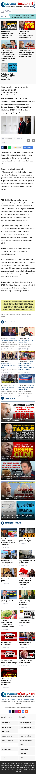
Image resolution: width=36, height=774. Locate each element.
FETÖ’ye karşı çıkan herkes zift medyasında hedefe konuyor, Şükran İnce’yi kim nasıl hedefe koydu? (27, 365)
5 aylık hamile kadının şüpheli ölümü (27, 561)
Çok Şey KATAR (7, 601)
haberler (18, 314)
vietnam (3, 316)
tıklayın (30, 309)
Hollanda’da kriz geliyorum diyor (25, 540)
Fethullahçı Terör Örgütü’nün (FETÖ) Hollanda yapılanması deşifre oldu (9, 77)
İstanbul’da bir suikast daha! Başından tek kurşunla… (6, 681)
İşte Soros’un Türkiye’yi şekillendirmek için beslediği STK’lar (26, 34)
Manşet (16, 92)
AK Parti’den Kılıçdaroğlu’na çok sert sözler (26, 340)
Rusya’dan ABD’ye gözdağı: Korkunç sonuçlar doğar (26, 387)
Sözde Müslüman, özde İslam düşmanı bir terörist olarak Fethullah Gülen (26, 53)
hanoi (22, 314)
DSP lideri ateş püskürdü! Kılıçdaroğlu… (24, 602)
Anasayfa (4, 92)
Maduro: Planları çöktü (7, 580)
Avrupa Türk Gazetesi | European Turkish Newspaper (18, 699)
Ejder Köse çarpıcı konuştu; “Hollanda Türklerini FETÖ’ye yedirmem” (8, 541)
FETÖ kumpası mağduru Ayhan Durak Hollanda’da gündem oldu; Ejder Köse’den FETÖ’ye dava (8, 55)
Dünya (11, 92)
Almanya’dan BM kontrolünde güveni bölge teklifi (8, 365)
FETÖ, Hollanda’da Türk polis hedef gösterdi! (7, 387)
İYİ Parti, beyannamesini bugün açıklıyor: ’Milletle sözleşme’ (7, 623)
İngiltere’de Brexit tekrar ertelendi (25, 662)
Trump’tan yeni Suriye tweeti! (6, 643)
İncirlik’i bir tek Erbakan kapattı (25, 621)
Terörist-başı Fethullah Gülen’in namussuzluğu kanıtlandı (7, 34)
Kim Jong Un (27, 314)
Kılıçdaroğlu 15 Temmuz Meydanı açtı (9, 662)
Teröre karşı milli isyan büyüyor (25, 643)
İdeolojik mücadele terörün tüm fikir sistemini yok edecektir (26, 581)
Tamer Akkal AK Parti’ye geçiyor (7, 561)
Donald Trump (11, 314)
